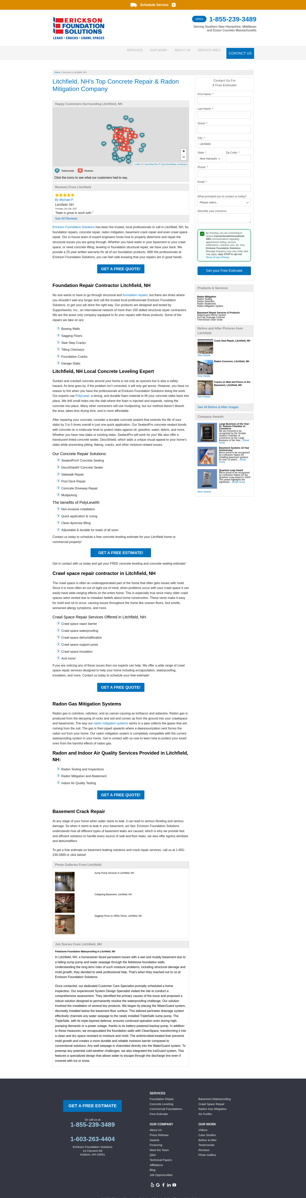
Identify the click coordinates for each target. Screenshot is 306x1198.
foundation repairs (135, 291)
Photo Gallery (207, 1151)
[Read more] (238, 478)
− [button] (183, 153)
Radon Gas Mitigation (212, 1105)
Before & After (207, 1136)
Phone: (202, 163)
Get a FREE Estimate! (120, 549)
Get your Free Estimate (224, 267)
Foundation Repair (162, 1095)
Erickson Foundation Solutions (73, 223)
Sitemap (199, 1194)
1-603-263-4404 (92, 1135)
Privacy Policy (163, 1194)
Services (119, 50)
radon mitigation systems (111, 719)
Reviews (204, 1146)
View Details (203, 351)
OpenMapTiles (151, 160)
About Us (176, 50)
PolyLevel (82, 392)
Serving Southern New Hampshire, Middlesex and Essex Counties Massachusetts (224, 28)
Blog (153, 1166)
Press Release (159, 1131)
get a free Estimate (92, 1101)
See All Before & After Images (218, 403)
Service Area (207, 50)
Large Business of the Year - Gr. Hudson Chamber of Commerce (234, 422)
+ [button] (183, 148)
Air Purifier (205, 1109)
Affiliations (156, 1161)
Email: (202, 177)
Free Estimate (159, 1109)
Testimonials (206, 1141)
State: (201, 148)
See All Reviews (66, 214)
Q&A (153, 1151)
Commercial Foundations (166, 1105)
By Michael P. (64, 195)
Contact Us (240, 50)
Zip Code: (232, 148)
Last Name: (205, 104)
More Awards (204, 487)
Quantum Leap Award (231, 466)
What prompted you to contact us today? (221, 192)
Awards (154, 1136)
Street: (202, 119)
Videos (202, 1126)
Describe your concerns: (212, 206)
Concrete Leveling (161, 1100)
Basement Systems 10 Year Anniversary (234, 445)
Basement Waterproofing (214, 1095)
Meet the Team (159, 1146)
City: (201, 133)
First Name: (205, 90)
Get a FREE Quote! (121, 265)
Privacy (225, 253)
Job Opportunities (161, 1170)
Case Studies (207, 1131)
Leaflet (137, 160)
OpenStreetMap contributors (174, 160)
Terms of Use (213, 253)
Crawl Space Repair (211, 1100)
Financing (156, 1141)
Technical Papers (161, 1156)
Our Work (148, 50)
